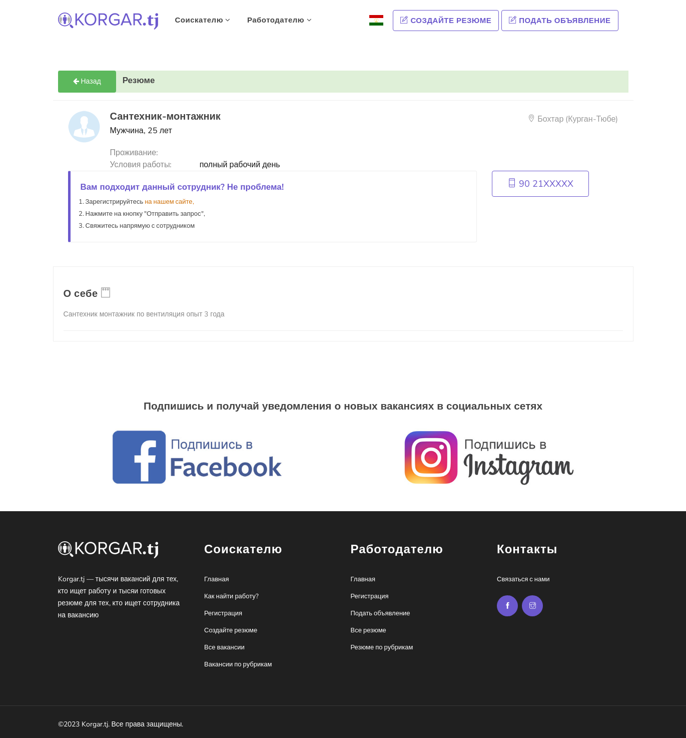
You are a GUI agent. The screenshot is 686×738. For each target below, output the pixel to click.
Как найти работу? (231, 596)
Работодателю (279, 20)
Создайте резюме (445, 21)
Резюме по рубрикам (382, 647)
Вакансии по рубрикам (238, 664)
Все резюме (368, 630)
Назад (87, 81)
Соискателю (203, 20)
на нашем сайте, (169, 201)
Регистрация (223, 613)
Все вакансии (224, 647)
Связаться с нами (523, 579)
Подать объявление (559, 21)
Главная (216, 579)
